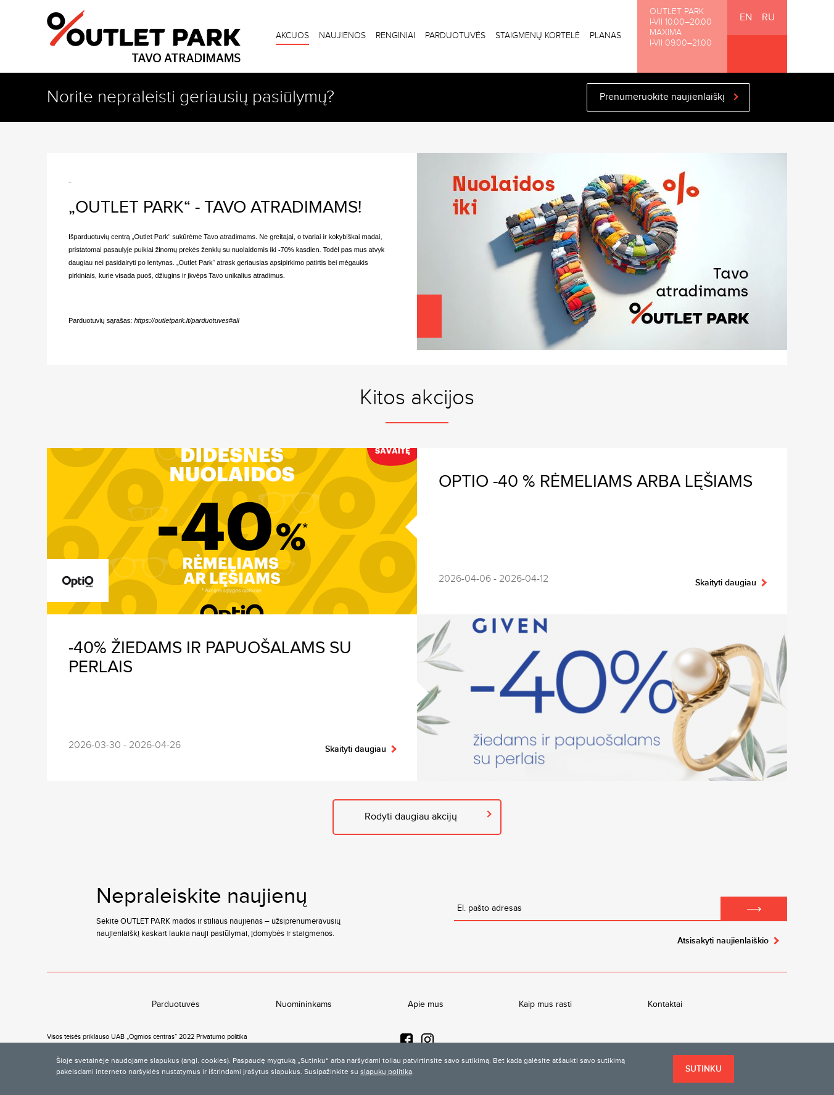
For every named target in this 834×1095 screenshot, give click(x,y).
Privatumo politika (221, 1037)
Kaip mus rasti (545, 1004)
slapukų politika (386, 1071)
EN (746, 17)
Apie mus (426, 1004)
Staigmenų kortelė (537, 36)
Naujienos (342, 36)
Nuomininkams (304, 1004)
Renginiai (395, 36)
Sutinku (703, 1069)
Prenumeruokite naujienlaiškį (662, 97)
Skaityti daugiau (725, 582)
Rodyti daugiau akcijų (411, 817)
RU (768, 17)
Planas (605, 36)
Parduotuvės (455, 36)
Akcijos (292, 36)
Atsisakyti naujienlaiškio (723, 940)
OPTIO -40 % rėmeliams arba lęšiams (600, 481)
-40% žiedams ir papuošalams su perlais (210, 657)
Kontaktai (665, 1004)
